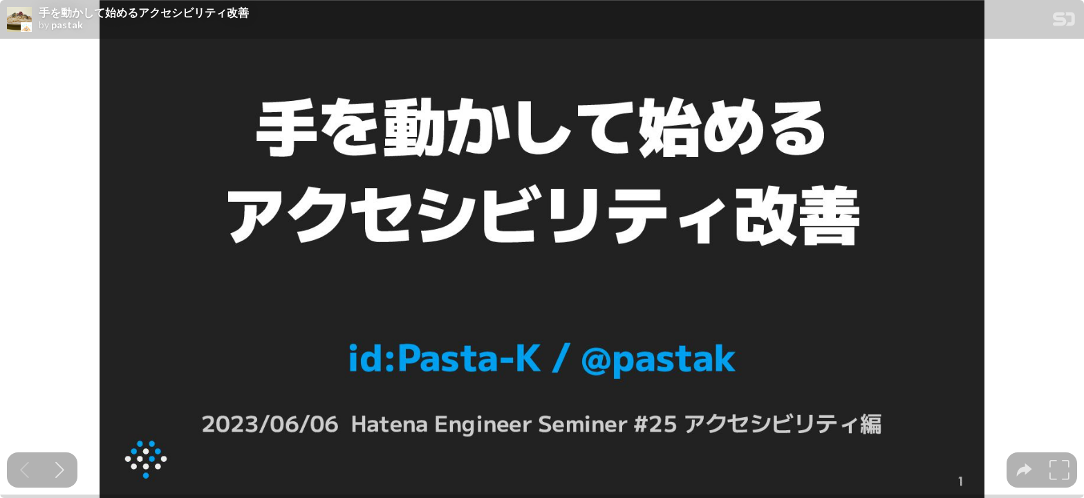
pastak (67, 25)
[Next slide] (59, 470)
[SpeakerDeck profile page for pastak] (19, 20)
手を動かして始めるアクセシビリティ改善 (144, 12)
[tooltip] (1024, 470)
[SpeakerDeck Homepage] (1064, 21)
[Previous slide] (24, 470)
